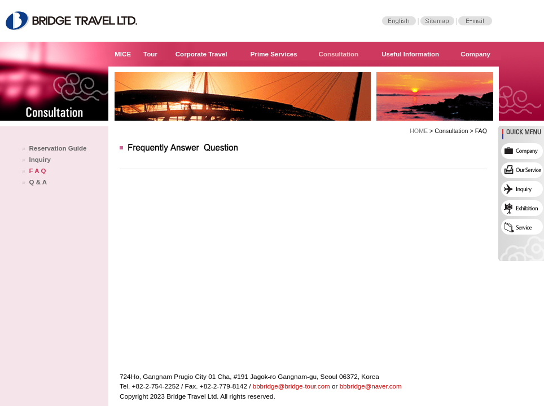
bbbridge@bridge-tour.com (291, 386)
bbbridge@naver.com (371, 386)
